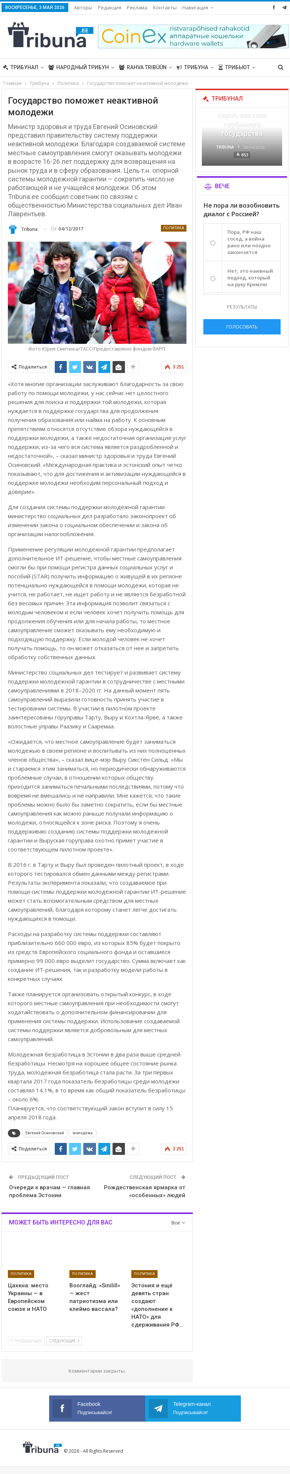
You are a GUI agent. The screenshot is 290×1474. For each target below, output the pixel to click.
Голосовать (242, 326)
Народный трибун (78, 67)
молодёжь (83, 1133)
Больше (193, 7)
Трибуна (192, 67)
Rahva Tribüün (143, 67)
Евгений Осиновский (45, 1133)
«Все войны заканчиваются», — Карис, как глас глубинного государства (242, 115)
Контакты (165, 7)
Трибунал (20, 67)
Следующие (64, 1340)
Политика (173, 228)
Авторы (83, 7)
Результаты (242, 306)
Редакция (109, 7)
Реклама (137, 7)
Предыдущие (26, 1340)
